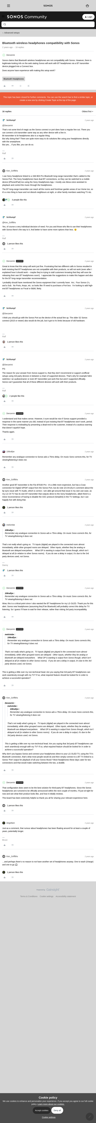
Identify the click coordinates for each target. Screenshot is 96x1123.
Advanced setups (12, 33)
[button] (3, 17)
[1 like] (12, 243)
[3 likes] (14, 199)
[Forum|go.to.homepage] (27, 17)
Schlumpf (11, 120)
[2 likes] (13, 396)
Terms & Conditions (28, 896)
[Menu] (8, 6)
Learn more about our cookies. (51, 1104)
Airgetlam (10, 823)
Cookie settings (46, 896)
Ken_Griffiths (12, 171)
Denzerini (10, 55)
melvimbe (10, 525)
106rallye (10, 451)
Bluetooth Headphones (14, 79)
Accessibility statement (66, 896)
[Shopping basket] (87, 5)
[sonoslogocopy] (48, 5)
